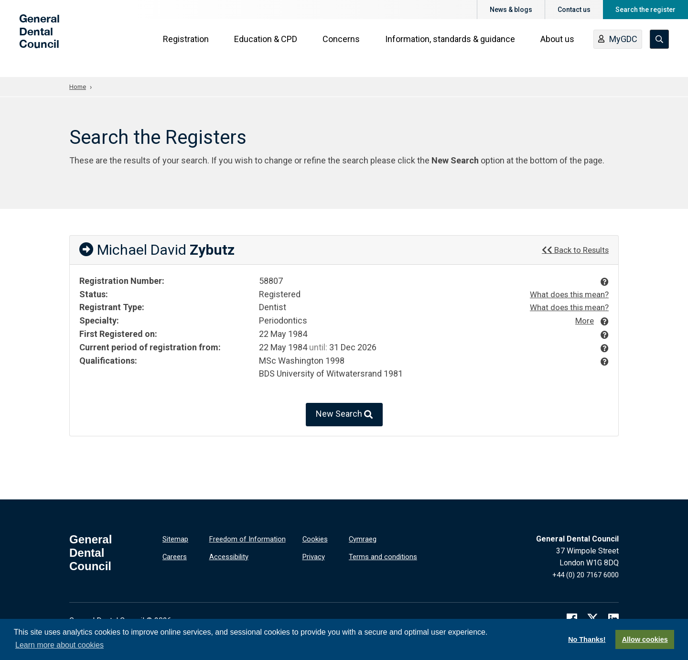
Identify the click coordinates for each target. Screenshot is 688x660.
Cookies (316, 538)
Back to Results (573, 249)
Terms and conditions (384, 555)
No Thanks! (586, 639)
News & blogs (511, 9)
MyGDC (620, 49)
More (583, 320)
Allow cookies (645, 639)
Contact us (574, 9)
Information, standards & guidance (453, 48)
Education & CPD (268, 48)
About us (560, 48)
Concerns (344, 48)
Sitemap (176, 538)
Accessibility (231, 555)
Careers (175, 555)
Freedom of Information (249, 538)
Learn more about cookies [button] (59, 645)
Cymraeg (363, 538)
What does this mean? (566, 294)
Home (78, 86)
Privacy (314, 555)
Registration (189, 48)
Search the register (645, 9)
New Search (344, 415)
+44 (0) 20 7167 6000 (582, 574)
